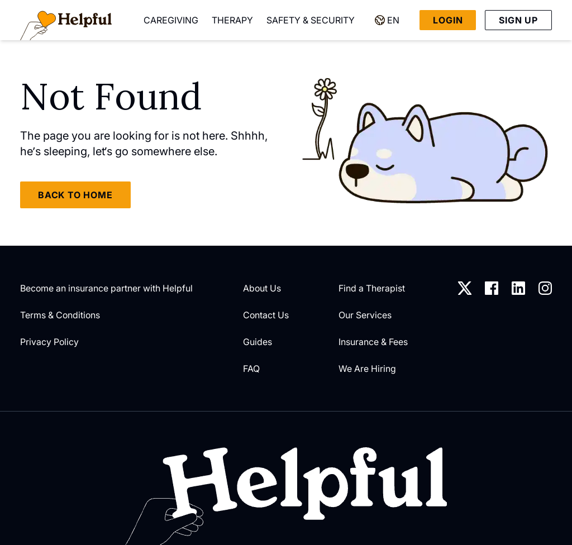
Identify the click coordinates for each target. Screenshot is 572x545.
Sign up (518, 20)
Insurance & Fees (373, 341)
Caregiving (171, 20)
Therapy (232, 20)
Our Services (365, 315)
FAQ (251, 368)
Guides (257, 341)
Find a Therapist (372, 288)
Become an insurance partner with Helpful (106, 288)
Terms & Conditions (60, 315)
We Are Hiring (367, 368)
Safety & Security (310, 20)
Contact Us (266, 315)
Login (448, 20)
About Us (262, 288)
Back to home (75, 194)
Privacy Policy (49, 341)
